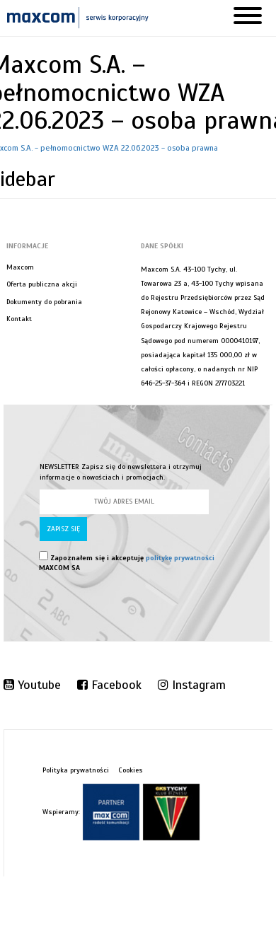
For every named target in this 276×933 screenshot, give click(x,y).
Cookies (130, 770)
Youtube (32, 685)
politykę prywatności (180, 557)
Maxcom (20, 267)
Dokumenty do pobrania (44, 301)
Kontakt (19, 318)
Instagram (192, 685)
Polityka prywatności (75, 770)
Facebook (109, 685)
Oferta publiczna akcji (41, 284)
